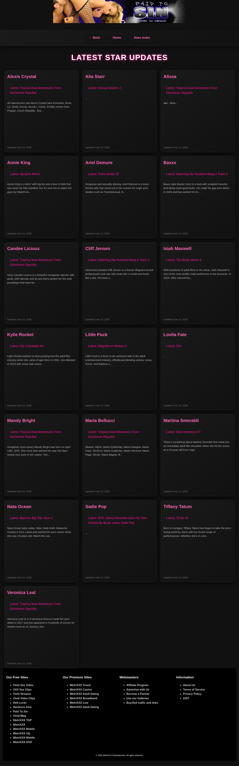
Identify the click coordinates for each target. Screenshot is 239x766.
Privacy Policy (192, 699)
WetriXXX (19, 730)
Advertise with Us (137, 694)
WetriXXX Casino (81, 694)
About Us (189, 690)
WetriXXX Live (79, 708)
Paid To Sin (20, 716)
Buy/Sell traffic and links (142, 708)
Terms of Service (194, 694)
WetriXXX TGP (22, 725)
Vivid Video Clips (24, 703)
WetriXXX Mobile (24, 734)
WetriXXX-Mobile (24, 743)
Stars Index (142, 37)
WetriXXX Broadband (83, 703)
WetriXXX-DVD (22, 747)
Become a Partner (138, 699)
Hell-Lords (20, 708)
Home (117, 37)
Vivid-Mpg (19, 721)
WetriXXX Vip (21, 738)
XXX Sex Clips (22, 694)
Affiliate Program (137, 690)
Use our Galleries (137, 703)
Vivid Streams (22, 699)
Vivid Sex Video (23, 690)
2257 (186, 703)
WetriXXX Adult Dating (84, 699)
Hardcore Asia (22, 712)
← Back (94, 37)
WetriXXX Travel (80, 690)
